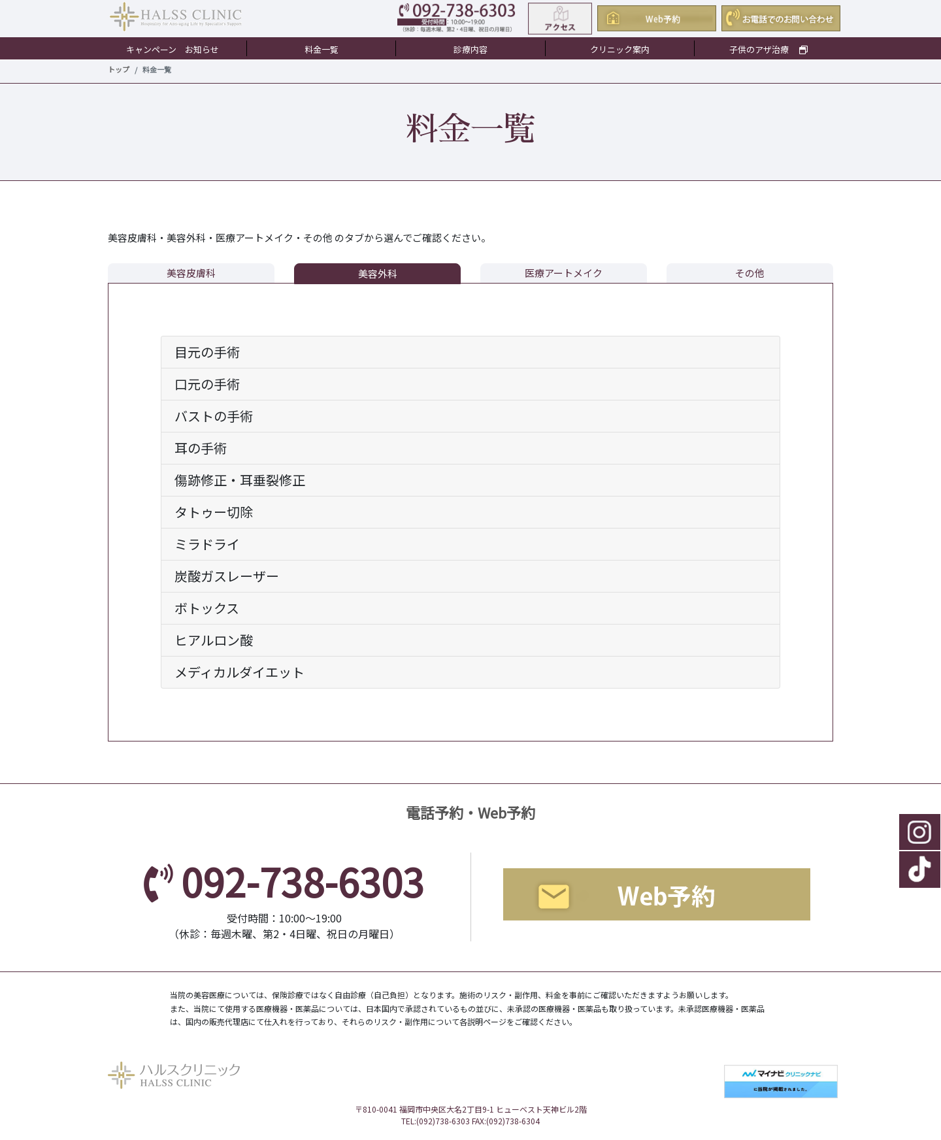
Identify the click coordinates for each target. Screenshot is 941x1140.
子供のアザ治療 (768, 49)
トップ (118, 69)
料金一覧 (321, 49)
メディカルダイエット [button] (239, 671)
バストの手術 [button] (213, 415)
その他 (750, 273)
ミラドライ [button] (207, 543)
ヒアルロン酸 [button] (213, 639)
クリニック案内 (620, 49)
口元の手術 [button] (207, 383)
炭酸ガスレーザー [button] (226, 575)
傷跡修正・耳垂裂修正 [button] (239, 479)
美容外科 (377, 273)
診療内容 (470, 49)
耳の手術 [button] (200, 447)
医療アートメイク (564, 273)
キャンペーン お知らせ (172, 49)
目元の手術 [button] (207, 351)
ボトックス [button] (206, 607)
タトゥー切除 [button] (213, 511)
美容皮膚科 (191, 273)
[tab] (470, 352)
